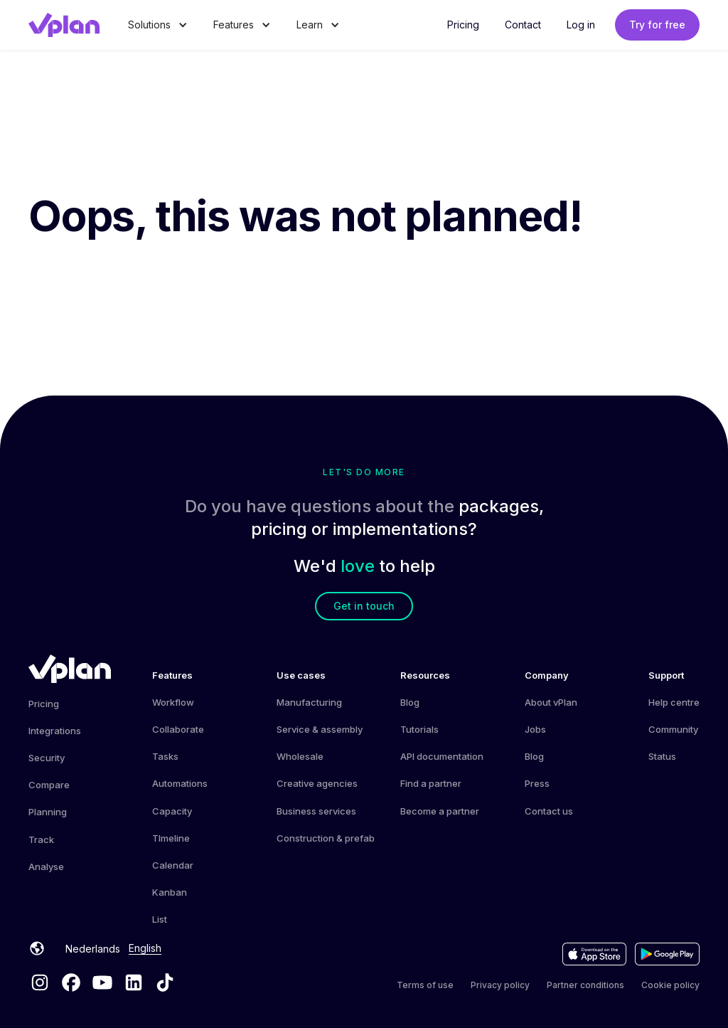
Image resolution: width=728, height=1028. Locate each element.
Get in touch (364, 606)
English (145, 948)
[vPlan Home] (69, 669)
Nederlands (92, 948)
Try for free (657, 24)
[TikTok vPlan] (165, 982)
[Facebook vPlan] (71, 982)
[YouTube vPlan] (102, 982)
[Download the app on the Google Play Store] (667, 954)
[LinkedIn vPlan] (133, 982)
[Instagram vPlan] (39, 982)
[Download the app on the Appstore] (594, 954)
